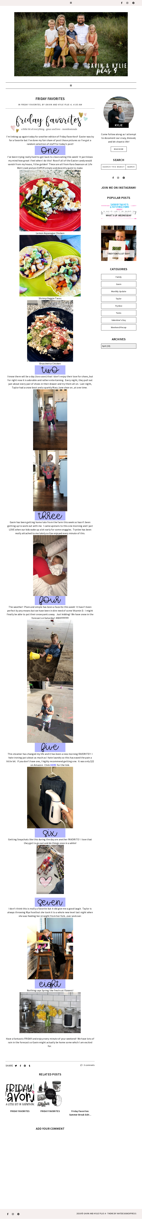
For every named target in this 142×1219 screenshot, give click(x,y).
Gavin (118, 284)
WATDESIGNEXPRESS (126, 1213)
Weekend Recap (119, 327)
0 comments (87, 1065)
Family (119, 277)
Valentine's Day (119, 320)
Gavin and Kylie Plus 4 (95, 1213)
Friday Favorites (50, 98)
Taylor (119, 298)
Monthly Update (118, 291)
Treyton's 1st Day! (118, 253)
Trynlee (118, 305)
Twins (118, 313)
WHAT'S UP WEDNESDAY (119, 215)
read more (118, 149)
